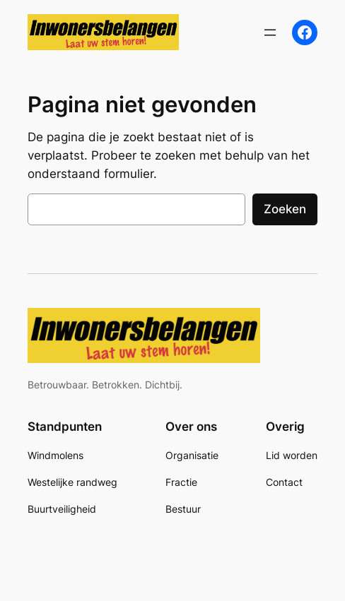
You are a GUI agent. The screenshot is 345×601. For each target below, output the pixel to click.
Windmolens (55, 455)
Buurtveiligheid (62, 509)
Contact (284, 482)
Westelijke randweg (72, 482)
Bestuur (183, 509)
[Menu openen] (270, 32)
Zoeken (285, 209)
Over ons (191, 426)
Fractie (181, 482)
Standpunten (65, 426)
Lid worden (291, 455)
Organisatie (191, 455)
